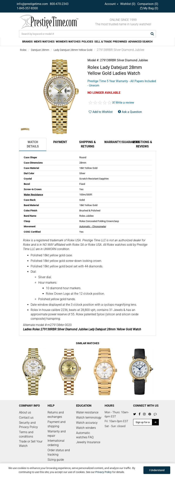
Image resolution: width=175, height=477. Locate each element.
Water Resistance (33, 194)
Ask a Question (130, 112)
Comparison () (147, 4)
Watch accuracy (87, 422)
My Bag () (149, 8)
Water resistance (87, 412)
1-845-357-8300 (27, 8)
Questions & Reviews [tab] (142, 144)
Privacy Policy (103, 472)
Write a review (123, 102)
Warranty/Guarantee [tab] (116, 142)
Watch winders (86, 428)
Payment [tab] (60, 142)
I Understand (157, 470)
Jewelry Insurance (88, 442)
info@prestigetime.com (32, 4)
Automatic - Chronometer (92, 226)
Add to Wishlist (101, 112)
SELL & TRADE (103, 41)
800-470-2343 (59, 4)
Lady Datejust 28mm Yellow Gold (73, 49)
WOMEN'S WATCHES (68, 41)
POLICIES (87, 41)
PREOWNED (120, 41)
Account (111, 4)
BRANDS (27, 41)
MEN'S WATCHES (44, 41)
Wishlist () (127, 4)
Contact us (26, 417)
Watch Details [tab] (33, 144)
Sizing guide (56, 459)
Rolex (23, 49)
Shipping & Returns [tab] (87, 144)
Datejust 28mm (40, 49)
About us (25, 412)
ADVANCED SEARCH (140, 41)
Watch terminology (88, 417)
